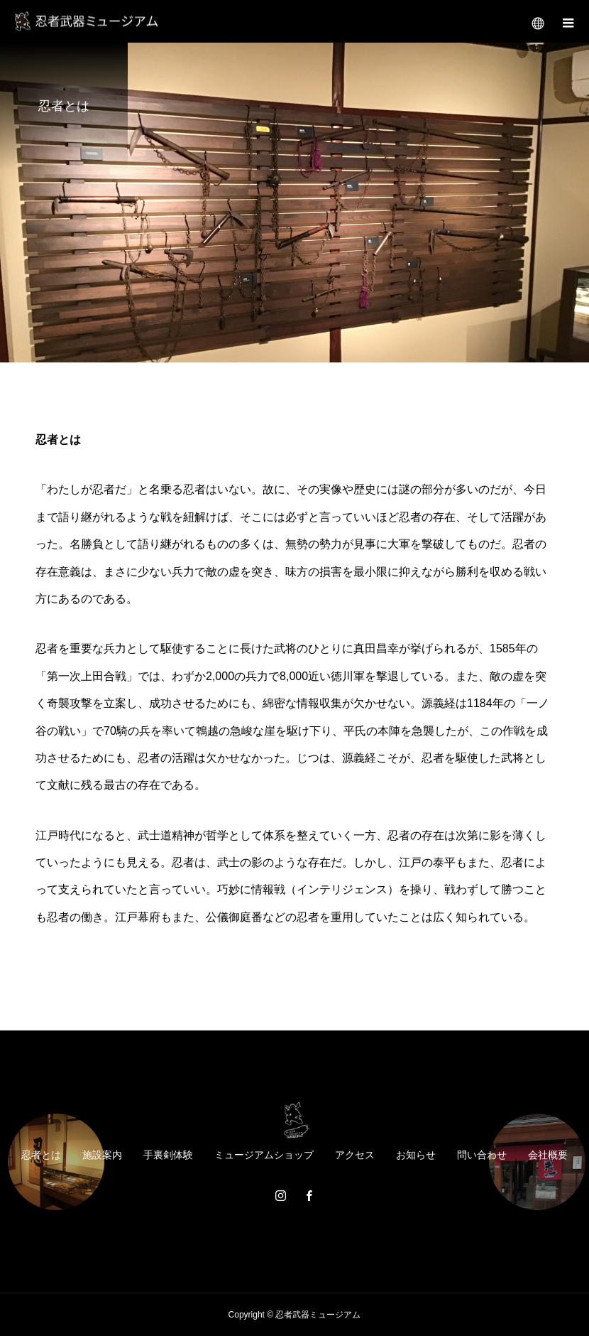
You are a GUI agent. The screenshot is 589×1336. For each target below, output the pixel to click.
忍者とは (41, 1154)
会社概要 (548, 1154)
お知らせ (416, 1154)
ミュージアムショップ (264, 1154)
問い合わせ (482, 1154)
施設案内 (102, 1154)
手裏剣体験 (168, 1154)
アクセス (355, 1154)
